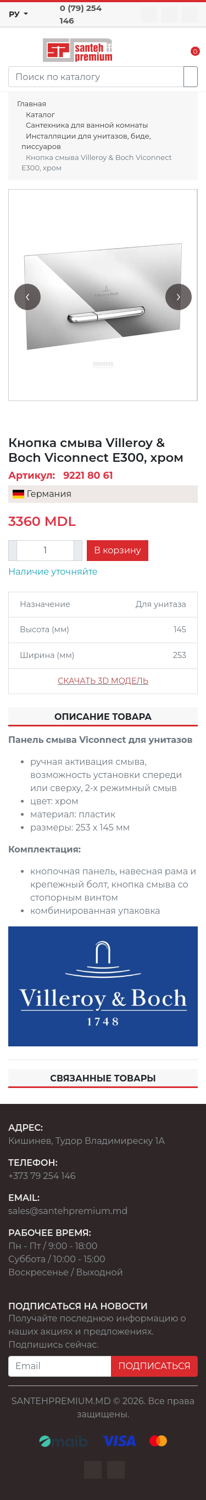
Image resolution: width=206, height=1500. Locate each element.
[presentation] (27, 297)
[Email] (60, 1366)
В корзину (117, 550)
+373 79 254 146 (42, 1176)
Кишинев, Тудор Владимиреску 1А (86, 1141)
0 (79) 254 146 (81, 14)
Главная (31, 103)
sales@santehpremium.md (67, 1211)
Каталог (40, 114)
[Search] (96, 76)
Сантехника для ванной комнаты (87, 125)
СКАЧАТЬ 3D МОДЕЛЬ (103, 681)
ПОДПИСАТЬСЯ (154, 1366)
